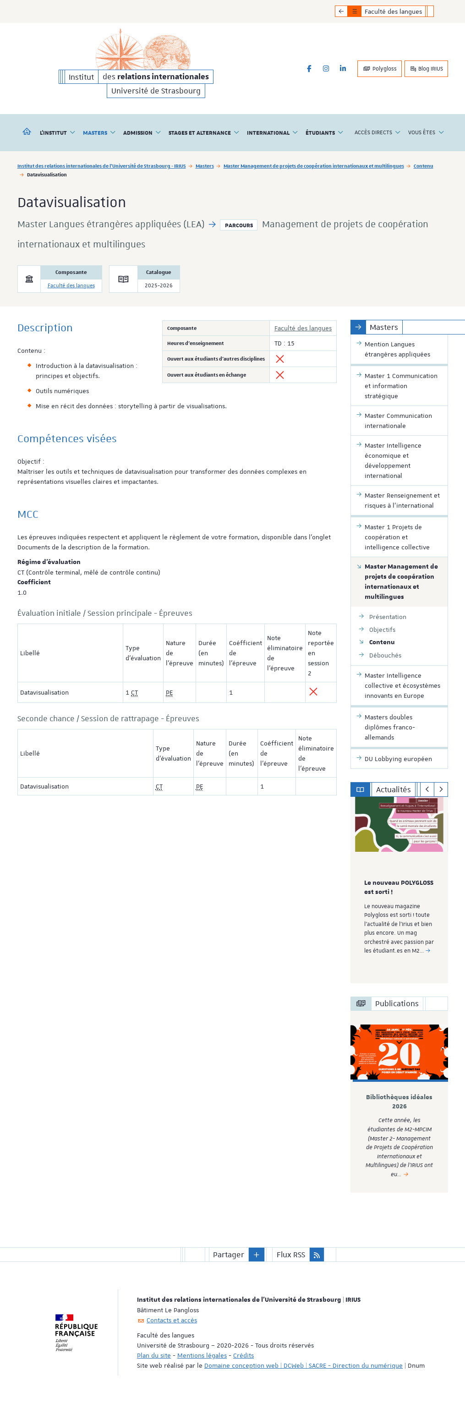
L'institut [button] (58, 132)
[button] (256, 1254)
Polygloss (379, 68)
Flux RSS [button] (291, 1255)
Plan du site (154, 1355)
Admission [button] (142, 132)
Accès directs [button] (378, 132)
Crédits (243, 1355)
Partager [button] (228, 1255)
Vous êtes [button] (426, 132)
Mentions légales (202, 1355)
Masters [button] (99, 132)
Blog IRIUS (426, 68)
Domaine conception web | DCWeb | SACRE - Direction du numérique (303, 1365)
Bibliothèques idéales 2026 (399, 1102)
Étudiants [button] (325, 132)
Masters (205, 166)
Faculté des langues (71, 285)
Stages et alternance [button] (204, 132)
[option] (399, 890)
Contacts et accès (172, 1320)
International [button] (272, 132)
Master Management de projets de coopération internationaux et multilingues (314, 166)
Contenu (423, 166)
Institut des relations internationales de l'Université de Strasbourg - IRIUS (101, 166)
